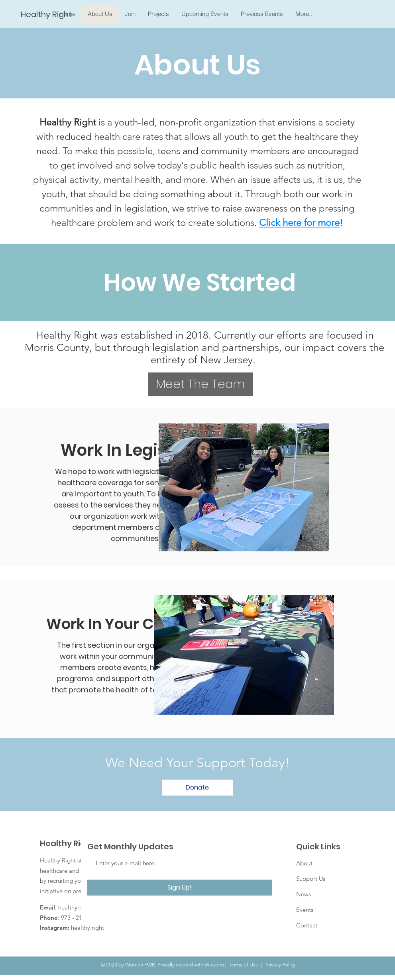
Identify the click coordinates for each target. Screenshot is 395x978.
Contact (306, 925)
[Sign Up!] (179, 888)
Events (304, 909)
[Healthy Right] (47, 14)
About (304, 863)
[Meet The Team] (200, 384)
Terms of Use (243, 965)
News (303, 894)
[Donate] (197, 788)
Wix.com (214, 965)
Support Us (310, 878)
